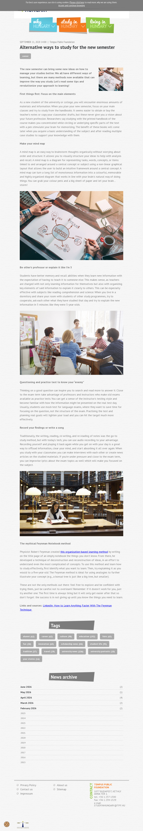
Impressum (26, 793)
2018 (23, 747)
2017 (23, 752)
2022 (23, 728)
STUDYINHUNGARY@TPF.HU (109, 805)
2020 (23, 737)
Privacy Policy (28, 785)
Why (45, 23)
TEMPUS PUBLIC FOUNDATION (23, 824)
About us (62, 785)
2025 (23, 713)
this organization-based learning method (84, 551)
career (25, 56)
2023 (23, 723)
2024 (23, 718)
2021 (23, 733)
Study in (74, 23)
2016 (23, 757)
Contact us (26, 789)
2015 (23, 762)
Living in (102, 23)
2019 (23, 742)
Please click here (77, 2)
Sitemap (61, 789)
